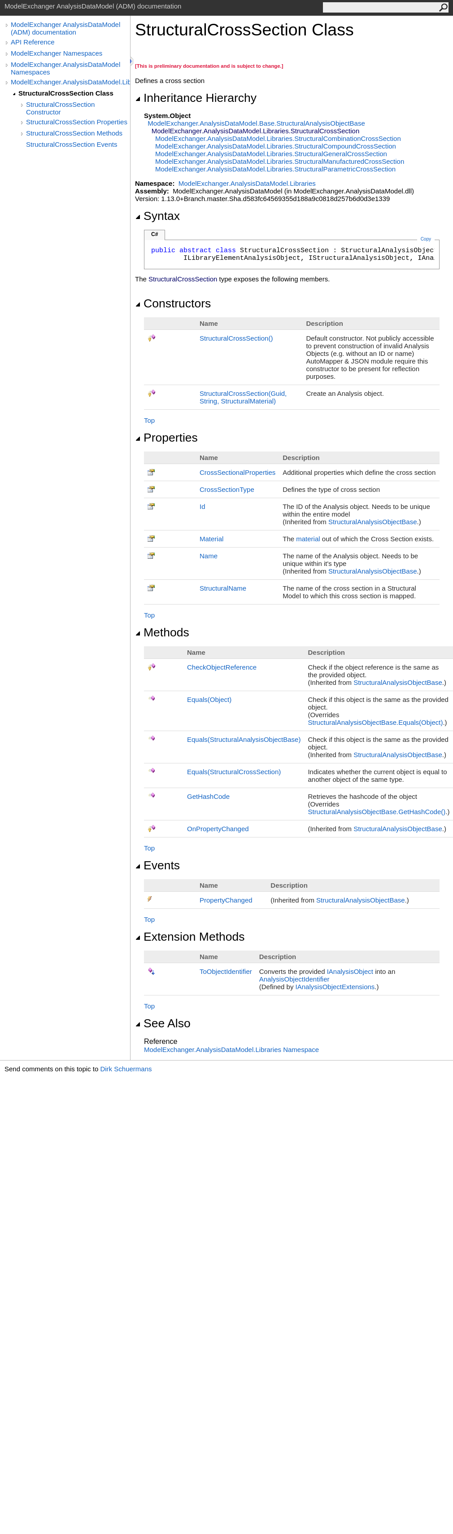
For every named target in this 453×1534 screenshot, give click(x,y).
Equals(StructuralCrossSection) (234, 772)
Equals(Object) (209, 699)
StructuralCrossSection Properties (76, 122)
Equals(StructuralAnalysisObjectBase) (244, 739)
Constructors (173, 303)
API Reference (33, 42)
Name (209, 556)
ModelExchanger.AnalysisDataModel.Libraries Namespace (231, 1049)
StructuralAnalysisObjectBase (372, 522)
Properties (166, 437)
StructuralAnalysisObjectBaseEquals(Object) (375, 722)
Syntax (157, 216)
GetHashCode (208, 796)
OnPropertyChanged (218, 829)
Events (157, 865)
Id (202, 506)
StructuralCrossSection (236, 338)
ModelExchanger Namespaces (56, 53)
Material (211, 539)
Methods (162, 632)
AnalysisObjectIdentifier (294, 979)
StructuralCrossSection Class (65, 93)
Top (149, 420)
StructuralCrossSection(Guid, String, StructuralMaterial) (243, 397)
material (308, 539)
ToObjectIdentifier (226, 971)
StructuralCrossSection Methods (74, 133)
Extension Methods (190, 936)
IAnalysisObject (350, 971)
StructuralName (223, 588)
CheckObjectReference (222, 667)
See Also (163, 1023)
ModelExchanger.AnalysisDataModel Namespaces (65, 68)
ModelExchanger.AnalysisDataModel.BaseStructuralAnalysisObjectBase (256, 123)
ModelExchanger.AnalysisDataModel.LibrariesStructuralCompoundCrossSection (275, 146)
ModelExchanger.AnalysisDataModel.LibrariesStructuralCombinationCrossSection (278, 138)
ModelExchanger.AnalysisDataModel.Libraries (70, 82)
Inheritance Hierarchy (196, 98)
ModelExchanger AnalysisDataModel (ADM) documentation (65, 28)
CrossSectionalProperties (237, 472)
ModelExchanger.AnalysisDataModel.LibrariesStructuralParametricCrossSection (275, 169)
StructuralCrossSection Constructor (60, 108)
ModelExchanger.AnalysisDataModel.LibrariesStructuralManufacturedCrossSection (279, 161)
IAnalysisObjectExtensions (335, 987)
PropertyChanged (226, 900)
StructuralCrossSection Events (71, 144)
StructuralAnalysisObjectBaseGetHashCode (376, 811)
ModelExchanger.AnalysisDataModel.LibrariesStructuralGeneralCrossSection (271, 154)
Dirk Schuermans (126, 1069)
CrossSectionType (227, 489)
